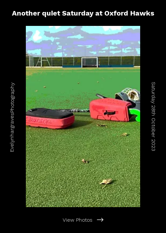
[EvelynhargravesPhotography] (12, 116)
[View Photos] (83, 220)
